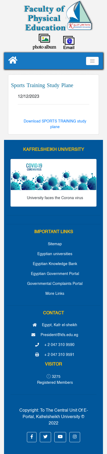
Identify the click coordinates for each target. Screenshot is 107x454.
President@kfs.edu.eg (54, 335)
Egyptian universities (54, 254)
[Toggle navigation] (92, 61)
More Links (54, 294)
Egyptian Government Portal (55, 274)
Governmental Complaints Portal (55, 284)
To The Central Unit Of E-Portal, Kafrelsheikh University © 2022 (55, 417)
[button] (32, 437)
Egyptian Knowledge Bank (55, 264)
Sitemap (55, 244)
